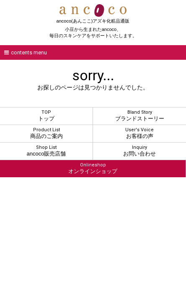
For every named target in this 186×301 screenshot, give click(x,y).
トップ (46, 116)
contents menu (25, 52)
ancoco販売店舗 (46, 151)
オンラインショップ (92, 168)
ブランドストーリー (139, 116)
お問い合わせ (139, 151)
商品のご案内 (46, 133)
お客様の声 (139, 133)
